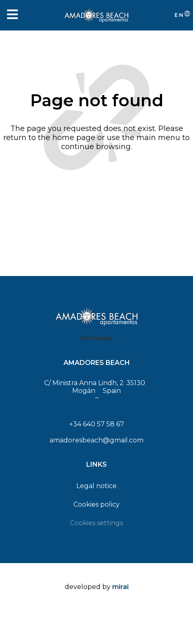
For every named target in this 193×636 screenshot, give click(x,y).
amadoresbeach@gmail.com (96, 440)
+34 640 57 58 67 (96, 424)
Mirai (120, 587)
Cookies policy (96, 504)
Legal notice (96, 486)
